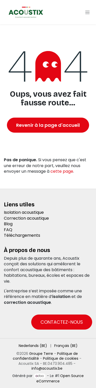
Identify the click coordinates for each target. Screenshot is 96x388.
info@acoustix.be (46, 368)
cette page (61, 171)
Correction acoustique (26, 218)
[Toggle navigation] (87, 12)
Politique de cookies (60, 358)
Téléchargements (22, 235)
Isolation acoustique (24, 212)
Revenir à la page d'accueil (48, 125)
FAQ (8, 230)
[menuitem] (33, 346)
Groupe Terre (41, 353)
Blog (8, 224)
